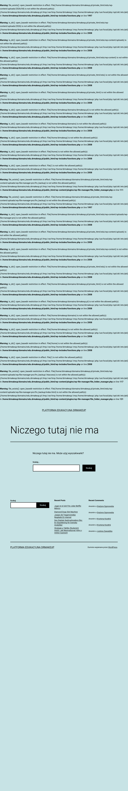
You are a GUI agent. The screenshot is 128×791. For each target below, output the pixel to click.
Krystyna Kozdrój (104, 519)
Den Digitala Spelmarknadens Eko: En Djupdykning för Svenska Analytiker (68, 522)
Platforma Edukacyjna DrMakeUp (64, 410)
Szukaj (13, 501)
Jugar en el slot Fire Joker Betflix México (67, 507)
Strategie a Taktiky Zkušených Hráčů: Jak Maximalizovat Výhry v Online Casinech (68, 530)
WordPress (112, 547)
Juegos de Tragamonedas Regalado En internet (65, 516)
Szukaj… (36, 462)
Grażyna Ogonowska (105, 506)
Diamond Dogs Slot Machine (66, 512)
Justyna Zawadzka (104, 531)
